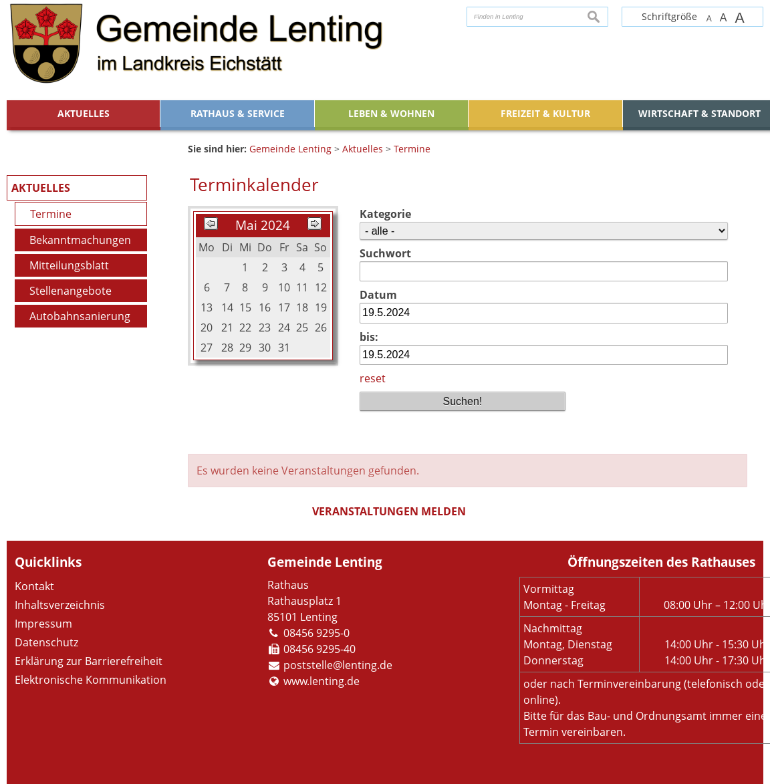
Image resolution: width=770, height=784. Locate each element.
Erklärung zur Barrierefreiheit (88, 661)
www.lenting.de (321, 681)
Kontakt (34, 586)
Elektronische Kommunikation (90, 679)
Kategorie (385, 214)
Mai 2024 (262, 225)
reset (373, 378)
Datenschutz (46, 642)
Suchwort (385, 253)
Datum (378, 294)
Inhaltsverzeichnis (60, 605)
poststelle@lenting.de (337, 665)
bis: (369, 337)
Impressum (43, 623)
